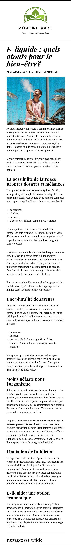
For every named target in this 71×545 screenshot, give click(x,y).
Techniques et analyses (43, 72)
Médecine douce (35, 28)
